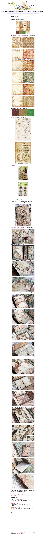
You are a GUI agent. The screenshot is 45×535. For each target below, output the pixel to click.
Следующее (12, 532)
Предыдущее (33, 532)
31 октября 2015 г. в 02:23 (24, 512)
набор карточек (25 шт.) (14, 165)
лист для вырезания (30, 226)
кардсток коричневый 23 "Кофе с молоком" (19, 227)
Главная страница (23, 532)
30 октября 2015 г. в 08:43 (19, 499)
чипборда (14, 117)
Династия (14, 495)
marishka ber (13, 503)
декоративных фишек (15, 181)
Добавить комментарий (14, 515)
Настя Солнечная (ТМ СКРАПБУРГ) (16, 512)
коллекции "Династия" (24, 226)
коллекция (16, 495)
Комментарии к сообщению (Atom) (19, 533)
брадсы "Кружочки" (20, 228)
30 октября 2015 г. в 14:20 (19, 503)
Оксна (13, 507)
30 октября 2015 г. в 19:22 (17, 507)
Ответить (13, 501)
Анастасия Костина (23, 197)
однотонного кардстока (17, 107)
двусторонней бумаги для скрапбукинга (19, 35)
